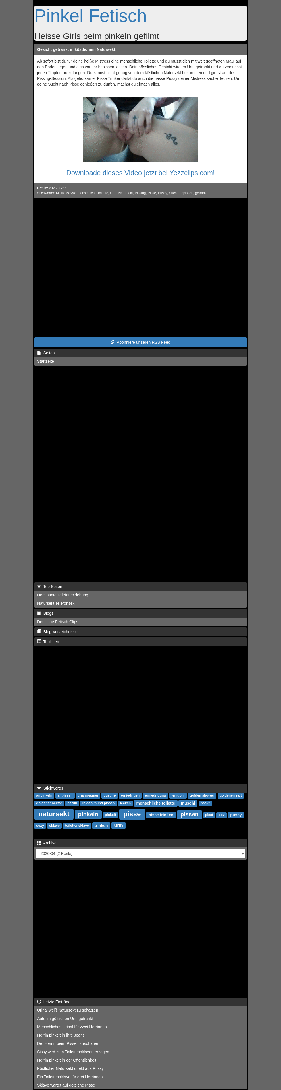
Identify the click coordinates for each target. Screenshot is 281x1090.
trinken (101, 825)
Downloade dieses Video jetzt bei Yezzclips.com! (140, 173)
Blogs (45, 613)
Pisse (152, 193)
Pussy (162, 193)
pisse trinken (161, 815)
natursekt (53, 814)
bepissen (186, 193)
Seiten (46, 353)
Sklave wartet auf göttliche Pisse (66, 1085)
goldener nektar (49, 803)
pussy (236, 815)
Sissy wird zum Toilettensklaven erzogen (73, 1052)
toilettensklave (77, 826)
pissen (189, 814)
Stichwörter (50, 788)
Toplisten (48, 641)
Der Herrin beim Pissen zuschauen (68, 1043)
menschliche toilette (155, 803)
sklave (54, 826)
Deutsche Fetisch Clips (57, 621)
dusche (109, 796)
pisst (209, 815)
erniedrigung (155, 796)
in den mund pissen (98, 803)
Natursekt (125, 193)
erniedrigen (130, 796)
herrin (72, 803)
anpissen (64, 796)
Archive (47, 843)
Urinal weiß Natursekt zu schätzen (67, 1010)
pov (221, 815)
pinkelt (110, 815)
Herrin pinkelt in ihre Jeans (61, 1035)
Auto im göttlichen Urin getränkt (65, 1018)
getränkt (201, 193)
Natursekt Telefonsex (55, 603)
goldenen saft (231, 796)
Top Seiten (49, 586)
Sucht (173, 193)
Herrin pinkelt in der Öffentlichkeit (66, 1060)
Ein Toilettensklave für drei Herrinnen (70, 1076)
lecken (125, 803)
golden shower (202, 796)
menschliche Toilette (93, 193)
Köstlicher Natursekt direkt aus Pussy (70, 1068)
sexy (40, 826)
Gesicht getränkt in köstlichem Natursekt (76, 49)
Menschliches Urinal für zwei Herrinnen (72, 1027)
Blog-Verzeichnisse (57, 631)
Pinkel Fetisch (90, 15)
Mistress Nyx (66, 193)
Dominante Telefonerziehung (62, 595)
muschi (188, 803)
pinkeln (88, 814)
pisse (132, 814)
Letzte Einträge (53, 1002)
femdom (178, 796)
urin (118, 825)
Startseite (45, 361)
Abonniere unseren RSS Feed (140, 342)
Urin (113, 193)
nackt (205, 803)
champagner (88, 796)
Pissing (140, 193)
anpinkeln (44, 796)
